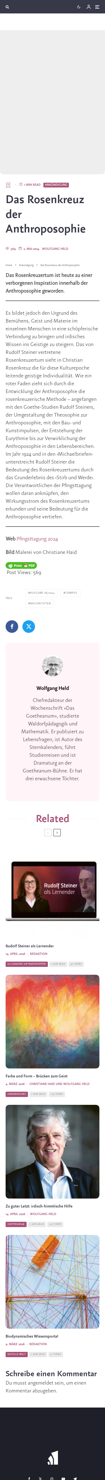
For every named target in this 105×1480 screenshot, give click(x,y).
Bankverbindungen (64, 1458)
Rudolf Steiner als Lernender (30, 907)
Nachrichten (40, 564)
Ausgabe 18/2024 (42, 553)
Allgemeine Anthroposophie (27, 925)
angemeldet (40, 1344)
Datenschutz (64, 1469)
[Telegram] (75, 1439)
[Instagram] (51, 1439)
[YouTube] (63, 1439)
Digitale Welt (17, 1315)
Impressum (38, 1469)
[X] (40, 1439)
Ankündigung (56, 145)
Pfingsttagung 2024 (37, 499)
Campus (71, 553)
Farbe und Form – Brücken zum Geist (36, 1037)
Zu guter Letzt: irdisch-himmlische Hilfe (39, 1167)
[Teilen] (12, 587)
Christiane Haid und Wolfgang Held (59, 1044)
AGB (89, 1458)
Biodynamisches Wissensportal (32, 1297)
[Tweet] (28, 587)
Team (37, 1458)
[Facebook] (29, 1439)
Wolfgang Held (55, 210)
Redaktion (38, 914)
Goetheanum (16, 1185)
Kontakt (20, 1458)
